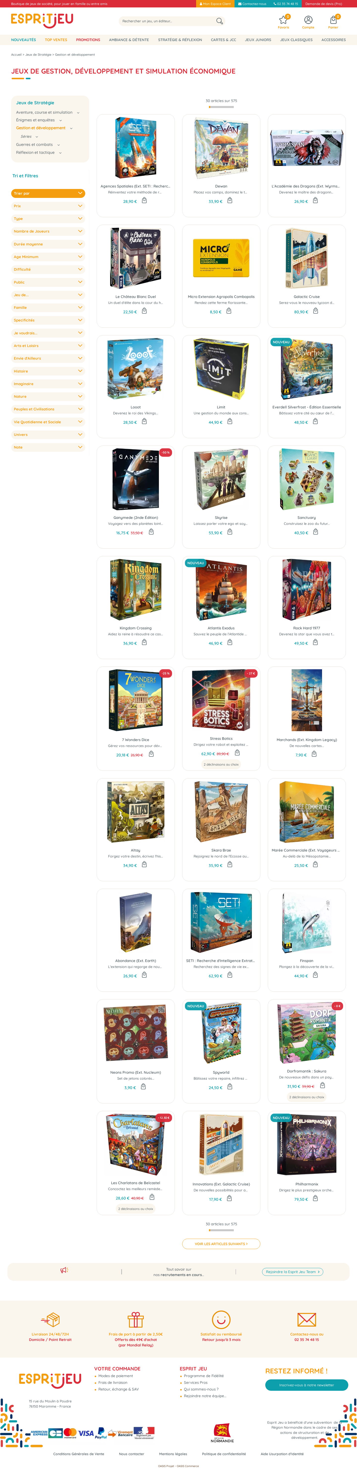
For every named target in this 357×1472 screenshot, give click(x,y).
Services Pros (195, 1379)
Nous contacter (129, 1453)
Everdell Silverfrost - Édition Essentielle (306, 407)
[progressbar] (221, 107)
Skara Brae (221, 850)
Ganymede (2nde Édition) (136, 517)
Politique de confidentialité (226, 1453)
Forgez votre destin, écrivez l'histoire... (139, 856)
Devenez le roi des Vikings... (135, 413)
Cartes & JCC (223, 39)
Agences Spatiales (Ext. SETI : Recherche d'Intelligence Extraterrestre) (136, 186)
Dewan (221, 186)
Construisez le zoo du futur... (307, 523)
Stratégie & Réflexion (180, 39)
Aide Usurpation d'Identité (287, 1453)
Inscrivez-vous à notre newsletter (306, 1381)
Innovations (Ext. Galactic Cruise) (221, 1184)
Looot (136, 407)
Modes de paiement (115, 1372)
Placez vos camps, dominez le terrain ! (225, 192)
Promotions (88, 39)
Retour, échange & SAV (118, 1385)
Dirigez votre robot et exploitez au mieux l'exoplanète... (239, 744)
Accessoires (334, 39)
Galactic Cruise (307, 296)
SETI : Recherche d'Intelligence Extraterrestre (221, 960)
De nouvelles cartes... (307, 746)
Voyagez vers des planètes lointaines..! (140, 523)
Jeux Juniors (258, 39)
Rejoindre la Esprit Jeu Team (291, 1266)
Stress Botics (221, 738)
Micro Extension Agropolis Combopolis (221, 296)
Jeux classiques (296, 39)
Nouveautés (23, 39)
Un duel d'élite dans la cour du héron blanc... (144, 302)
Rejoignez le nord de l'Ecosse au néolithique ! (230, 856)
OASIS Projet (166, 1466)
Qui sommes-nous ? (200, 1385)
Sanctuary (307, 517)
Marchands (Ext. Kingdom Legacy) (307, 739)
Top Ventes (56, 39)
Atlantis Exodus (221, 628)
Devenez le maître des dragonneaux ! (310, 192)
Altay (135, 850)
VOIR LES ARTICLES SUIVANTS (220, 1244)
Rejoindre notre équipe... (204, 1392)
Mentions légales (173, 1453)
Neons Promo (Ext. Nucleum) (135, 1072)
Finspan (306, 960)
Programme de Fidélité (203, 1372)
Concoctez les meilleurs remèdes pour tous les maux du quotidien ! (163, 1189)
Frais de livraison (112, 1379)
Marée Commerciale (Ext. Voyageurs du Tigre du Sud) (307, 850)
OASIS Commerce (188, 1466)
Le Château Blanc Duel (136, 296)
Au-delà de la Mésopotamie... (307, 856)
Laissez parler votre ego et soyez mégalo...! (230, 523)
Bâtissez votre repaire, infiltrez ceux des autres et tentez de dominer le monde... (259, 1078)
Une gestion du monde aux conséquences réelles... (235, 413)
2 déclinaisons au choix (221, 764)
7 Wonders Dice (135, 739)
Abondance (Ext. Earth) (135, 960)
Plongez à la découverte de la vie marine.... (314, 966)
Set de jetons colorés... (135, 1078)
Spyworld (221, 1072)
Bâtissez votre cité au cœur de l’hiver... (310, 413)
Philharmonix (307, 1184)
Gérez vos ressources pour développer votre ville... (150, 746)
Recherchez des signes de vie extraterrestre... (231, 966)
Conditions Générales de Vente (74, 1453)
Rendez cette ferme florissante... (221, 302)
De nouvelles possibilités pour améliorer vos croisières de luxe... (246, 1190)
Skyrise (221, 517)
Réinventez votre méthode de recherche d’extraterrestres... (157, 192)
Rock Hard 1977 (306, 628)
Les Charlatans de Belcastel (135, 1182)
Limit (221, 407)
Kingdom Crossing (136, 628)
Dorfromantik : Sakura (306, 1071)
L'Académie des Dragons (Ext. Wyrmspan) (307, 186)
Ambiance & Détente (129, 39)
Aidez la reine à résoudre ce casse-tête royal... (146, 634)
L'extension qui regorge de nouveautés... (141, 966)
